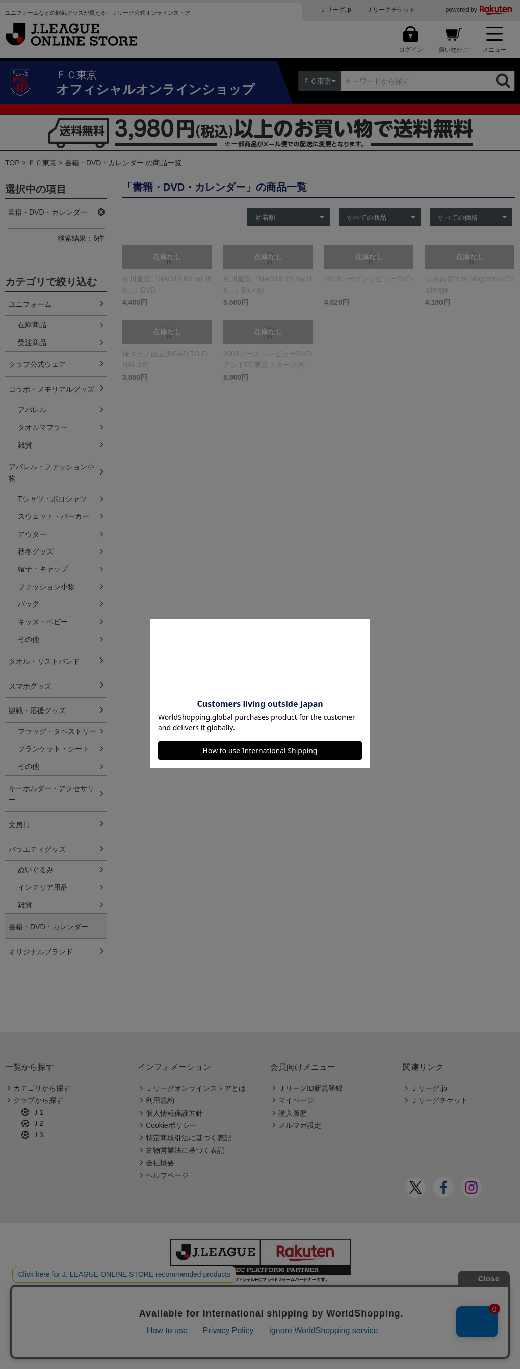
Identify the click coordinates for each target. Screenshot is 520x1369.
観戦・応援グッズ (37, 710)
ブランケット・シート (53, 749)
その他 (28, 639)
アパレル (32, 410)
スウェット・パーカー (53, 516)
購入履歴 (292, 1113)
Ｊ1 (37, 1112)
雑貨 (25, 445)
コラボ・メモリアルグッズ (51, 389)
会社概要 (160, 1163)
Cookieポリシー (171, 1125)
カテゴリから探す (41, 1088)
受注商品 (32, 342)
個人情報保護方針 (174, 1113)
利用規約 (160, 1100)
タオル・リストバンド (44, 661)
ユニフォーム (30, 304)
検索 (504, 81)
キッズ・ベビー (43, 622)
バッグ (28, 604)
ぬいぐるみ (36, 869)
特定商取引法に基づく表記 (188, 1138)
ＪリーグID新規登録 (310, 1088)
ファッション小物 (46, 587)
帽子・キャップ (43, 569)
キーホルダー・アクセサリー (51, 794)
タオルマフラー (43, 427)
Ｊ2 (37, 1123)
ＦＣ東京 (42, 163)
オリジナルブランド (41, 951)
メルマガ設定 (299, 1125)
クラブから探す (38, 1100)
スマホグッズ (30, 686)
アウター (32, 534)
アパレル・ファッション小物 (51, 472)
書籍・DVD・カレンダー (48, 927)
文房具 (19, 825)
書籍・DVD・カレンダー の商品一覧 (123, 163)
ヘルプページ (167, 1175)
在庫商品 (32, 325)
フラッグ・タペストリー (57, 731)
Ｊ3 (37, 1134)
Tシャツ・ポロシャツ (52, 499)
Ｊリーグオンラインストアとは (196, 1088)
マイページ (296, 1100)
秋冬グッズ (36, 551)
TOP (12, 163)
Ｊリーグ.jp (335, 9)
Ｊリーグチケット (391, 9)
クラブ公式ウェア (37, 364)
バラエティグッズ (37, 849)
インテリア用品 (43, 887)
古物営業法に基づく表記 (185, 1150)
